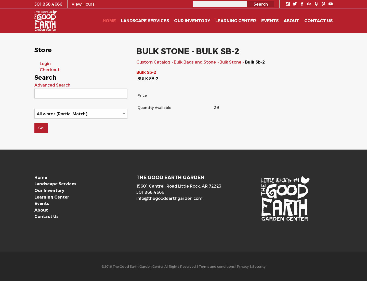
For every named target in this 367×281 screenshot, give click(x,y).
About (41, 209)
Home (40, 177)
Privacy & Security (251, 266)
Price (142, 95)
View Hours (83, 4)
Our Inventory (49, 190)
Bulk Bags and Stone (195, 61)
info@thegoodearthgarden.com (169, 198)
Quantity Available (154, 107)
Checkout (50, 69)
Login (45, 63)
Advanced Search (52, 84)
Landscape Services (55, 183)
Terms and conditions (217, 266)
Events (41, 203)
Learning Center (51, 196)
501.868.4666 (150, 192)
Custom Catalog (153, 61)
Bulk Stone (230, 61)
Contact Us (46, 216)
